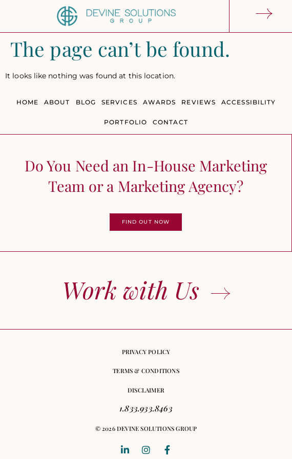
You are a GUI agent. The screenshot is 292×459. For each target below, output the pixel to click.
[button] (146, 429)
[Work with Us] (220, 293)
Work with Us (130, 289)
